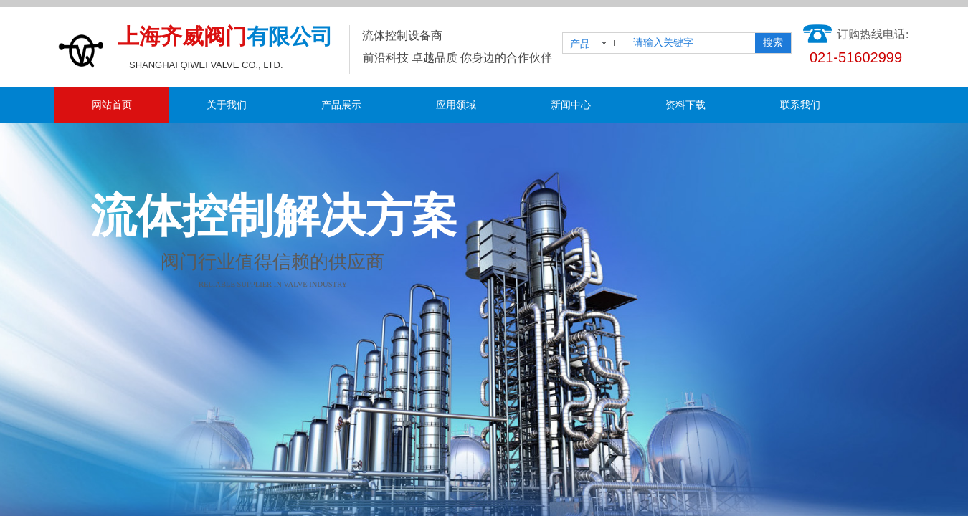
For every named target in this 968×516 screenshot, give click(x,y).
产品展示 (341, 105)
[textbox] (691, 43)
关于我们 (227, 105)
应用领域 (456, 105)
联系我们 (800, 105)
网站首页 (112, 105)
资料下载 (685, 105)
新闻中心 (571, 105)
